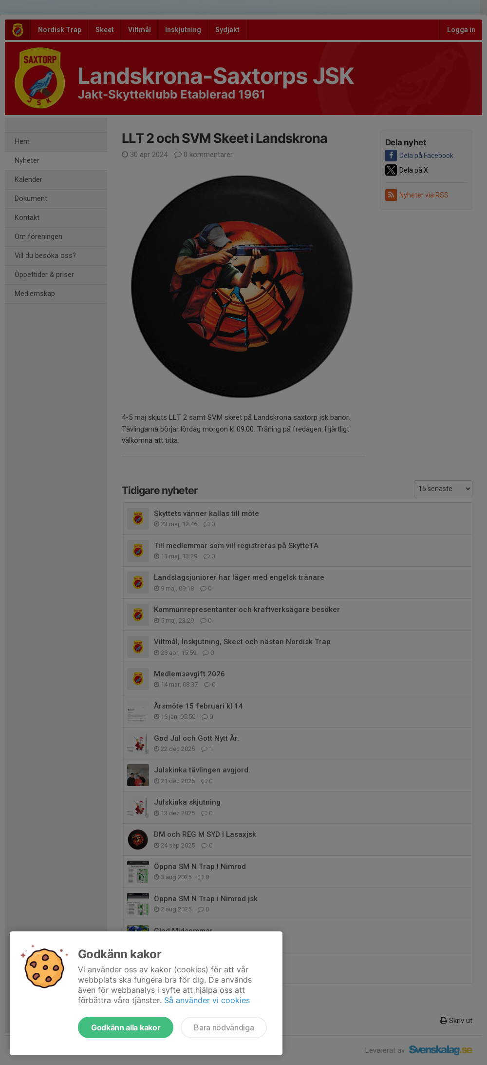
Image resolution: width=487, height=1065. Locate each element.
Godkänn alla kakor (125, 1027)
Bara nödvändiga (224, 1027)
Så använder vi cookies (207, 1000)
